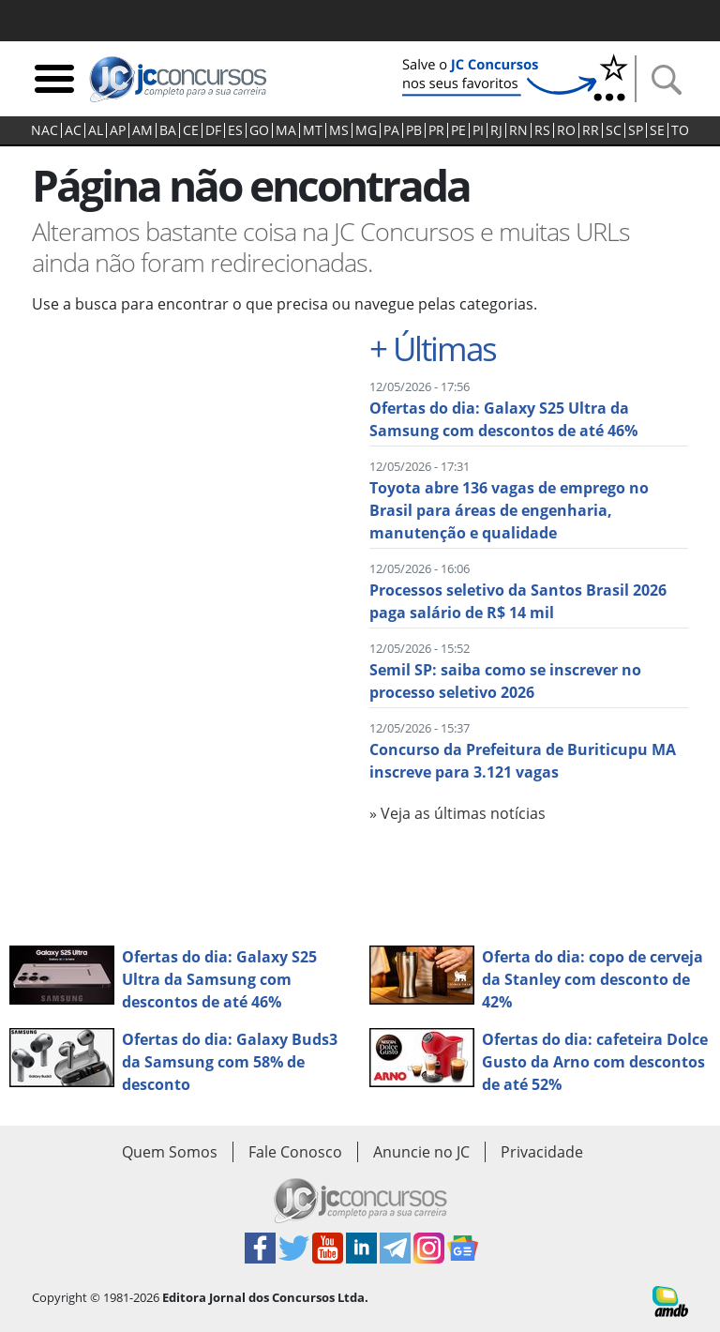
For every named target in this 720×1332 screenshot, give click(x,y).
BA (167, 130)
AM (142, 130)
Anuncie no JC (421, 1152)
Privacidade (542, 1152)
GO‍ (259, 130)
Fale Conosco (295, 1152)
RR (590, 130)
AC (73, 130)
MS (339, 130)
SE (657, 130)
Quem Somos (170, 1152)
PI (478, 130)
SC (614, 130)
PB (414, 130)
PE (458, 130)
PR (436, 130)
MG (366, 130)
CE (191, 130)
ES (235, 130)
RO (566, 130)
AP (118, 130)
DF (213, 130)
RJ (496, 130)
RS (542, 130)
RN (518, 130)
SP (635, 130)
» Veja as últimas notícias (457, 813)
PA (391, 130)
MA (286, 130)
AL (95, 130)
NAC (44, 130)
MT (312, 130)
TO (680, 130)
